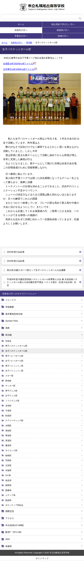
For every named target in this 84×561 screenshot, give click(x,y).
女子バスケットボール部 (16, 351)
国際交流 (9, 511)
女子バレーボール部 (14, 361)
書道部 (8, 445)
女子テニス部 (11, 395)
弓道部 (8, 410)
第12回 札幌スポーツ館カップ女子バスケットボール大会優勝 (36, 270)
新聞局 (8, 485)
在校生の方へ (21, 30)
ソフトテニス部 (12, 401)
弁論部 (8, 470)
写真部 (8, 460)
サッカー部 (10, 386)
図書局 (8, 490)
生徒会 (8, 341)
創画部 (8, 455)
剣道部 (8, 415)
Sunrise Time (11, 321)
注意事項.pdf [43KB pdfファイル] (20, 69)
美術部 (8, 430)
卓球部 (8, 406)
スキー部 (9, 376)
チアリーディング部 (14, 420)
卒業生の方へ (21, 36)
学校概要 (9, 307)
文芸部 (8, 465)
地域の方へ (63, 36)
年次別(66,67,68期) (14, 525)
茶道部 (8, 440)
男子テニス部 (11, 391)
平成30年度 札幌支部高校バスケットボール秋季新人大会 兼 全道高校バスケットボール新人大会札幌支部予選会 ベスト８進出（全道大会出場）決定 (42, 282)
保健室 (8, 546)
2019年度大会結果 (15, 261)
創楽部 (8, 500)
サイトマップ (42, 558)
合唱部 (8, 425)
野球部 (8, 381)
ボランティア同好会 (14, 505)
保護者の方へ (63, 30)
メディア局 (10, 495)
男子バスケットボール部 (16, 346)
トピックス (10, 300)
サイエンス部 (11, 450)
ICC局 (8, 475)
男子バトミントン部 (14, 366)
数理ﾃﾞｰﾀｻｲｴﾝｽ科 (13, 532)
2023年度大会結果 (15, 252)
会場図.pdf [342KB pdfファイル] (19, 63)
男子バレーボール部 (14, 356)
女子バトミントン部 (14, 371)
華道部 (8, 435)
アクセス (9, 518)
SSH (7, 539)
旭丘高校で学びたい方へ (63, 24)
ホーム (21, 24)
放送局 (8, 480)
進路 (7, 328)
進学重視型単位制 (13, 314)
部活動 (29, 42)
